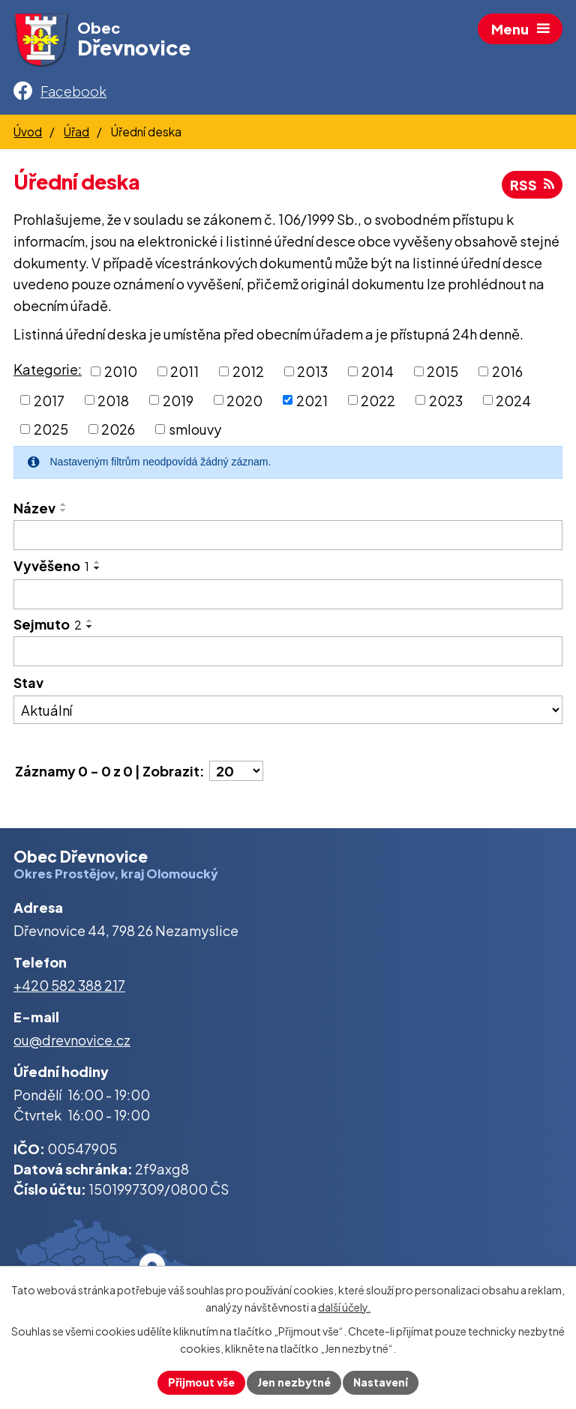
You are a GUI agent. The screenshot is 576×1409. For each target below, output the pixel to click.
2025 (51, 429)
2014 (378, 371)
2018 (113, 399)
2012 (248, 371)
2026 (118, 429)
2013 (312, 371)
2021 (312, 399)
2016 (507, 371)
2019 (178, 399)
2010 (120, 371)
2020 (244, 399)
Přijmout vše (201, 1382)
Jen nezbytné (294, 1382)
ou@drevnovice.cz (72, 1040)
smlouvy (195, 429)
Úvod (28, 131)
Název (35, 507)
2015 (442, 371)
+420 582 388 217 (69, 985)
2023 (446, 399)
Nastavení (380, 1382)
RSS (532, 184)
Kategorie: (48, 369)
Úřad (76, 131)
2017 (49, 399)
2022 (378, 399)
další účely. (344, 1307)
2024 (513, 399)
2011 (184, 371)
